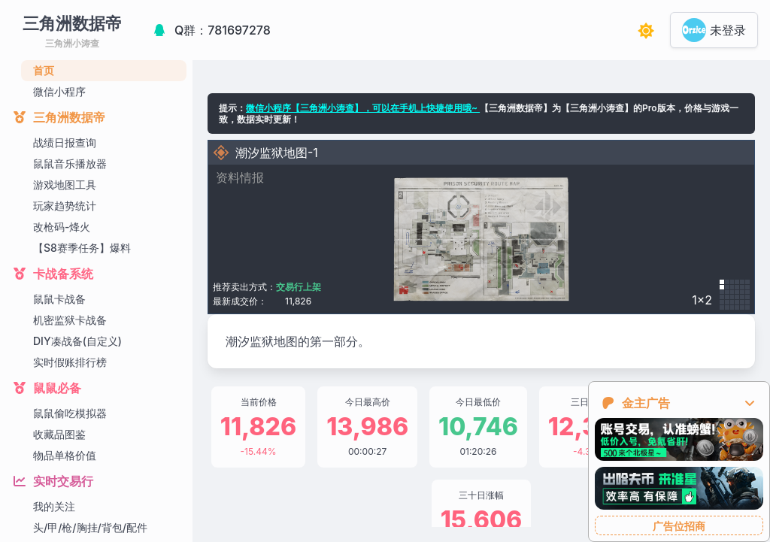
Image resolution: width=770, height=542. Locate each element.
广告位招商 (679, 525)
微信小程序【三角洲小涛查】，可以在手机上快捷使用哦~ (363, 108)
